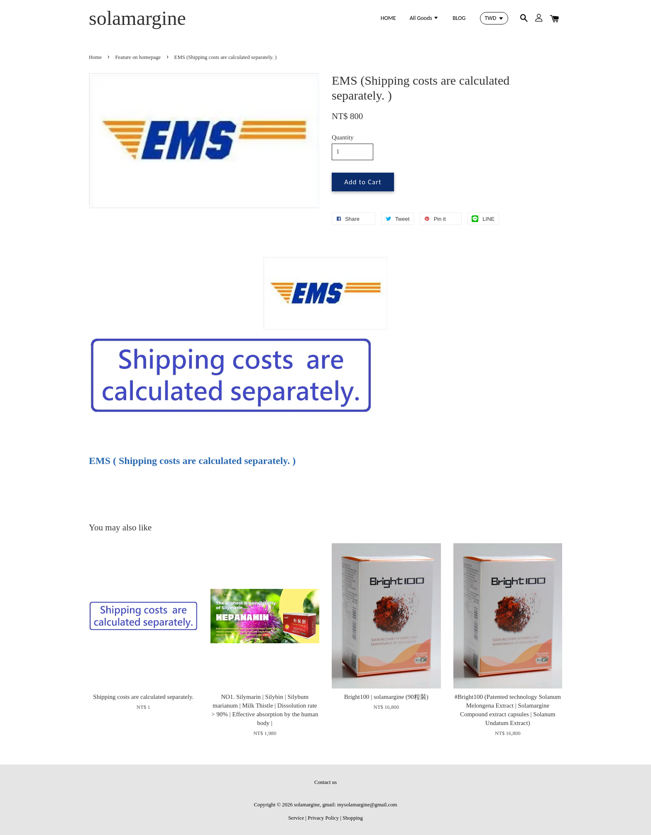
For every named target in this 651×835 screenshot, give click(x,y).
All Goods (424, 18)
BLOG (459, 18)
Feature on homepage (138, 57)
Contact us (325, 782)
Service (296, 818)
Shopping (353, 818)
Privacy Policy (323, 818)
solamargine (137, 18)
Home (95, 57)
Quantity (343, 137)
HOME (388, 18)
